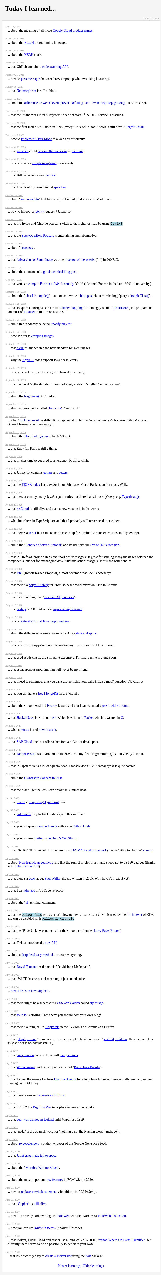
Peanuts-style (30, 199)
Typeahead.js (130, 497)
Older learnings (93, 1267)
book (32, 879)
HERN (28, 55)
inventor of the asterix (80, 260)
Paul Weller (53, 879)
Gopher (23, 1205)
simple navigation (44, 163)
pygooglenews (29, 1145)
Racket (89, 718)
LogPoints (52, 1029)
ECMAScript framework (90, 851)
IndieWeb (63, 1217)
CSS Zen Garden (68, 1005)
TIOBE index (31, 485)
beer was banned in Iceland (35, 1121)
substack (23, 151)
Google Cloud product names (72, 30)
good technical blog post (59, 272)
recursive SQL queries (59, 598)
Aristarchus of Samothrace (35, 260)
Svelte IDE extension (104, 545)
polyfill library (39, 585)
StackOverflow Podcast (38, 236)
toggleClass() (140, 296)
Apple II (28, 361)
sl (26, 903)
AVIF (20, 348)
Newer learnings (69, 1267)
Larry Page (101, 932)
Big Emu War (42, 1109)
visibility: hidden (115, 1041)
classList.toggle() (37, 296)
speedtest (60, 187)
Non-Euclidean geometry (36, 863)
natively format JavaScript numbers (45, 622)
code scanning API (55, 67)
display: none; (27, 1041)
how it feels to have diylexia (30, 992)
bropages (27, 248)
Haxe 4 (29, 42)
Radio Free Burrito (87, 1069)
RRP (20, 573)
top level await (29, 421)
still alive (40, 1205)
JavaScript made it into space (36, 1157)
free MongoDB (48, 694)
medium (77, 151)
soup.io (22, 1017)
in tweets (45, 1229)
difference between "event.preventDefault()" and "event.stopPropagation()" (75, 103)
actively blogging (70, 308)
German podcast (28, 867)
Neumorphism (26, 91)
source (147, 851)
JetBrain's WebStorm (62, 839)
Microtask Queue (36, 437)
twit (88, 1258)
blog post (86, 296)
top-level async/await (67, 610)
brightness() (32, 397)
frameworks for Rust (51, 1097)
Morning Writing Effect (41, 1169)
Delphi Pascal (26, 754)
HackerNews (25, 718)
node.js (22, 610)
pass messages (30, 79)
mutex (25, 730)
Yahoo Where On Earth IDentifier (122, 1242)
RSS (147, 18)
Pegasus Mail (135, 127)
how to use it (47, 730)
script (32, 533)
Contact (155, 18)
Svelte (21, 803)
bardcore (55, 409)
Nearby (52, 706)
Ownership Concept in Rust (43, 778)
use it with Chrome (115, 706)
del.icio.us (24, 815)
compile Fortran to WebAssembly (51, 284)
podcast (50, 175)
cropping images (42, 336)
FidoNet (29, 312)
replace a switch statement (39, 1193)
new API (51, 944)
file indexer (134, 916)
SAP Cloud (24, 742)
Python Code (81, 827)
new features (54, 1181)
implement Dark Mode (36, 139)
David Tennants (27, 968)
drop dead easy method (37, 956)
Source (115, 932)
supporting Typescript (44, 803)
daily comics (69, 1057)
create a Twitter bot (58, 1258)
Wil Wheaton (26, 1069)
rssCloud (23, 509)
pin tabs (29, 891)
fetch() (39, 211)
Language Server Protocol (43, 545)
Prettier (39, 839)
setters (63, 473)
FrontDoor (121, 308)
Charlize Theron (65, 1081)
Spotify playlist (61, 324)
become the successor (52, 151)
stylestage (96, 1005)
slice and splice (86, 634)
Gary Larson (25, 1057)
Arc (54, 718)
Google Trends (47, 827)
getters (47, 473)
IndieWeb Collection (112, 1217)
